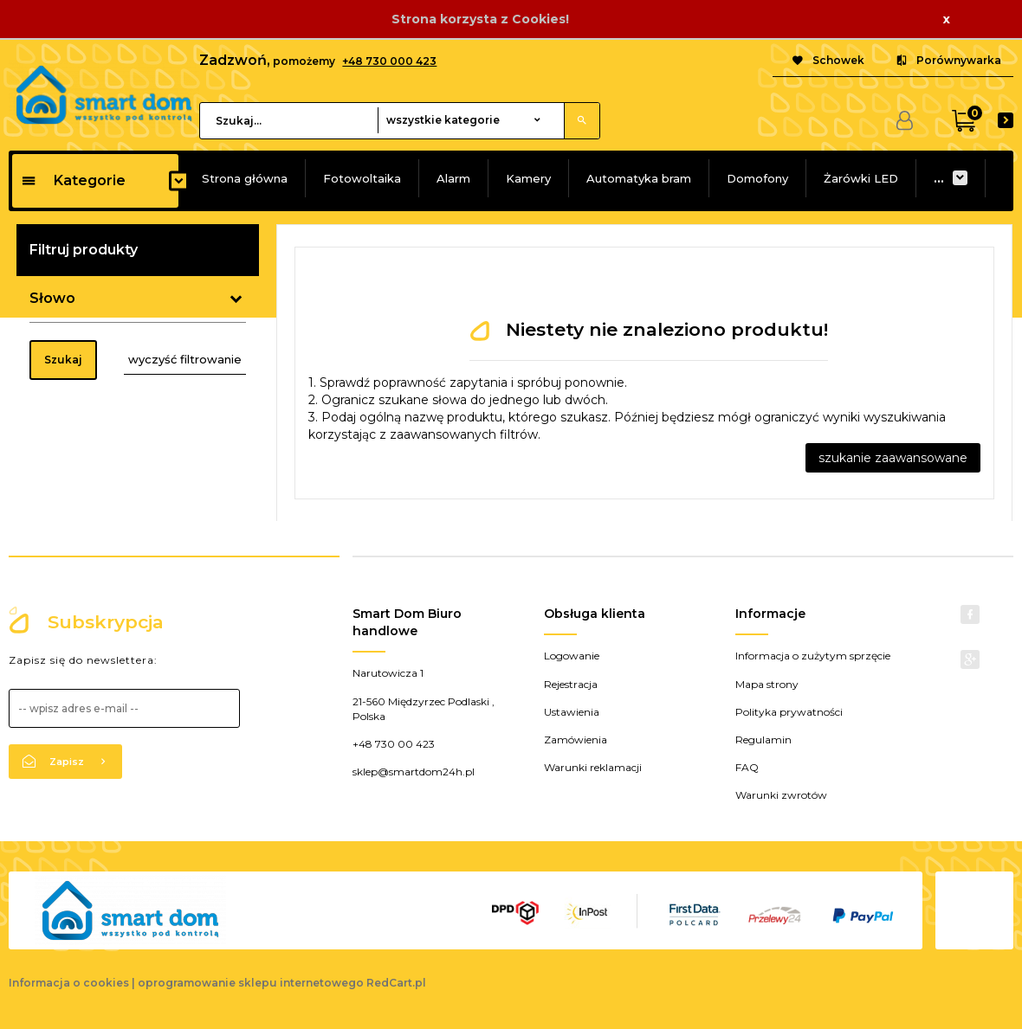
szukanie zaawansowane (892, 458)
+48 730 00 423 (394, 743)
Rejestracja (571, 684)
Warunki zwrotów (781, 794)
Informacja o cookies (69, 982)
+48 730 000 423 (389, 61)
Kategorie (73, 180)
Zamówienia (575, 739)
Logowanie (571, 655)
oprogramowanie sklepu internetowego (251, 982)
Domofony (757, 178)
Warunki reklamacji (593, 767)
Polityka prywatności (789, 711)
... (939, 178)
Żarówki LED (861, 178)
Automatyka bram (638, 178)
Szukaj (63, 359)
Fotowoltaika (362, 178)
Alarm (453, 178)
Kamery (528, 178)
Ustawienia (571, 711)
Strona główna (245, 178)
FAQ (747, 767)
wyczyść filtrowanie (185, 359)
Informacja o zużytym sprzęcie (812, 655)
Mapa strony (767, 684)
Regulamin (763, 739)
